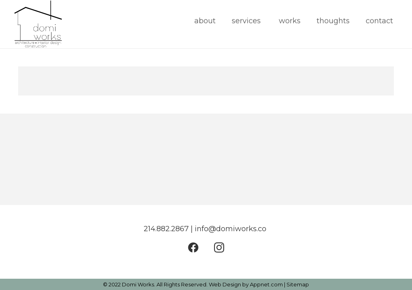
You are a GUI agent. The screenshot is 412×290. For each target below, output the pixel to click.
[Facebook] (193, 247)
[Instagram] (219, 247)
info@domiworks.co (231, 228)
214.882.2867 (166, 228)
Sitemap (297, 284)
